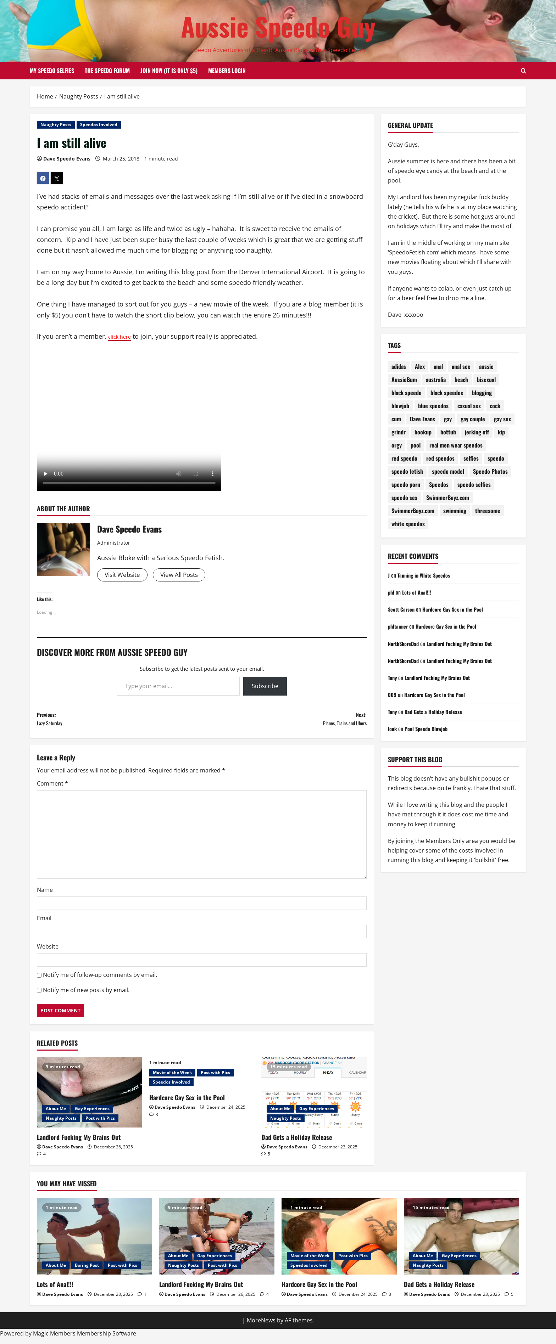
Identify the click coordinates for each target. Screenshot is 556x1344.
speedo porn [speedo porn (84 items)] (405, 484)
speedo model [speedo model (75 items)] (448, 471)
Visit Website (124, 575)
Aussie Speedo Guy (278, 26)
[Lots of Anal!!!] (94, 1242)
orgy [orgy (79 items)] (396, 445)
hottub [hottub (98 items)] (448, 432)
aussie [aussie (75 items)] (486, 366)
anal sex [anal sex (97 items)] (461, 366)
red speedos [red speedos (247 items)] (440, 458)
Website (48, 952)
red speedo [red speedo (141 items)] (404, 458)
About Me (56, 1114)
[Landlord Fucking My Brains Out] (89, 1098)
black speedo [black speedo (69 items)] (406, 392)
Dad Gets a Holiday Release (296, 1142)
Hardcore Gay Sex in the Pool (187, 1103)
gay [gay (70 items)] (448, 419)
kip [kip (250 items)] (501, 432)
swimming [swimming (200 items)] (454, 510)
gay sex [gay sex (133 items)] (502, 419)
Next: (284, 722)
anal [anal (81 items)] (438, 366)
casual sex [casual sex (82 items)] (469, 405)
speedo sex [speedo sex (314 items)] (404, 497)
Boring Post (87, 1271)
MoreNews (261, 1326)
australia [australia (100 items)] (436, 379)
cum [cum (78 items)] (396, 419)
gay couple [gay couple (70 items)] (473, 419)
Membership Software (106, 1339)
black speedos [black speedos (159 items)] (446, 392)
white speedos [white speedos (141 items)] (408, 523)
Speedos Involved (98, 125)
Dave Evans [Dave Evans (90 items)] (422, 419)
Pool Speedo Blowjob (430, 728)
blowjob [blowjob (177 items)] (400, 405)
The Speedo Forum (107, 70)
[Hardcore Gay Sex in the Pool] (339, 1242)
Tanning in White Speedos (427, 575)
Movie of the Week (172, 1078)
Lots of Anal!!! (418, 592)
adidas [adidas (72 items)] (398, 366)
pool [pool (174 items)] (416, 445)
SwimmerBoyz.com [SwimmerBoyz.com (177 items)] (447, 497)
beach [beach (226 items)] (461, 379)
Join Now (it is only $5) (169, 70)
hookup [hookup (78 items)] (423, 432)
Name (45, 895)
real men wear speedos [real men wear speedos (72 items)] (456, 445)
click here (122, 336)
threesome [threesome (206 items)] (487, 510)
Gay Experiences (92, 1114)
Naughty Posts (55, 125)
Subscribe (265, 687)
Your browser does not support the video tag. (129, 422)
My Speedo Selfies (52, 70)
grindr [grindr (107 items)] (398, 432)
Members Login (227, 70)
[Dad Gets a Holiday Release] (314, 1098)
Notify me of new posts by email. (86, 995)
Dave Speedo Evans (66, 158)
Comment (52, 789)
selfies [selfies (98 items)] (471, 458)
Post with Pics (100, 1123)
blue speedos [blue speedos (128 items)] (433, 405)
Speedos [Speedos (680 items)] (439, 484)
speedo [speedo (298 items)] (496, 458)
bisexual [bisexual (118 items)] (486, 379)
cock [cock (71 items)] (495, 405)
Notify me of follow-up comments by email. (100, 980)
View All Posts (184, 575)
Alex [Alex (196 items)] (420, 366)
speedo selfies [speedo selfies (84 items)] (474, 484)
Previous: (119, 722)
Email (44, 924)
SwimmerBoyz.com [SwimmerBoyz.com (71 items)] (412, 510)
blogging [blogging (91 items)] (482, 392)
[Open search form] (523, 71)
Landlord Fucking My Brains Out (79, 1142)
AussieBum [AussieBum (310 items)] (404, 379)
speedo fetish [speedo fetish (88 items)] (407, 471)
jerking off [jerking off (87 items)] (477, 432)
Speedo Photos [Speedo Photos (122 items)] (490, 471)
